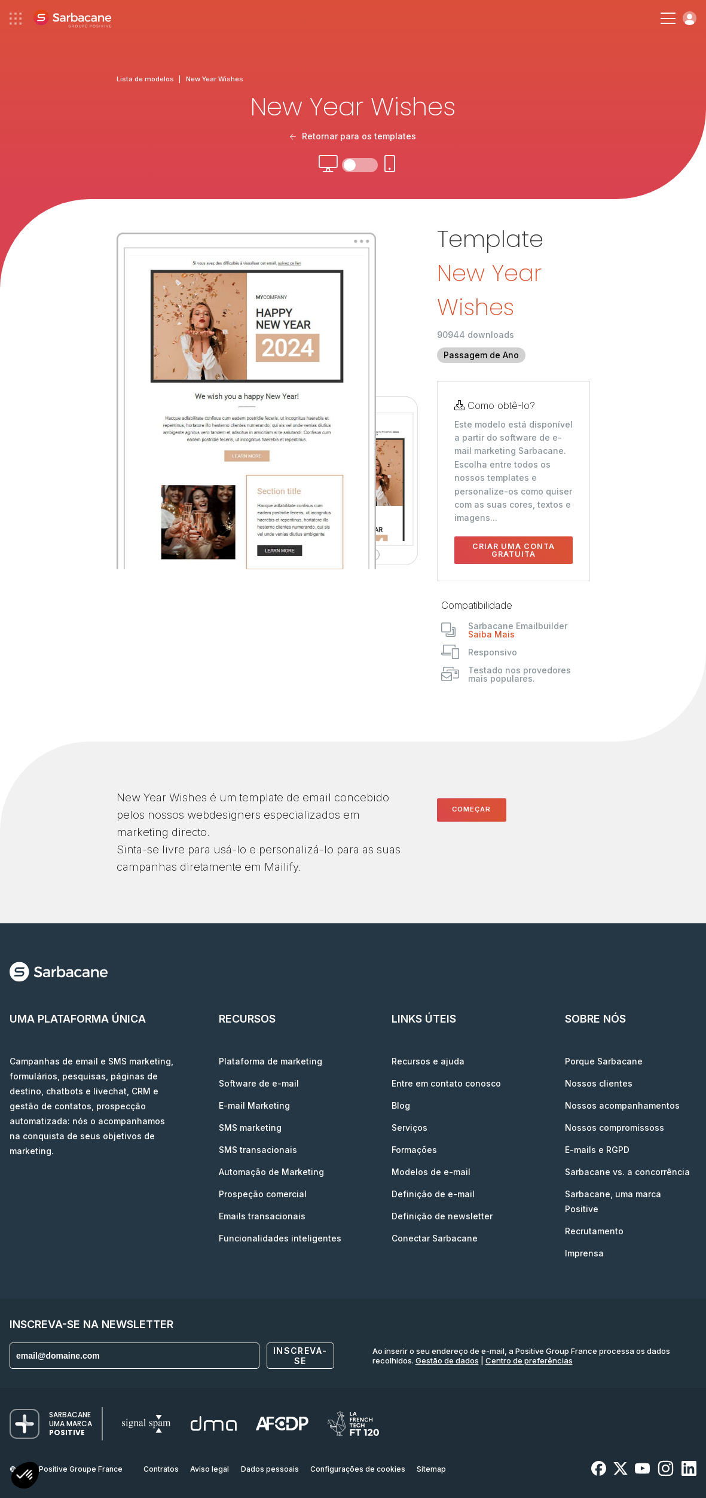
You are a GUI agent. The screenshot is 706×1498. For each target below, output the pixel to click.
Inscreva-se (300, 1356)
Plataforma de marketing (270, 1061)
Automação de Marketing (271, 1172)
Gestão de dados (447, 1360)
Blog (401, 1105)
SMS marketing (250, 1127)
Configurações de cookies (357, 1469)
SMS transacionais (258, 1150)
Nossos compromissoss (614, 1127)
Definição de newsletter (442, 1216)
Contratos (161, 1469)
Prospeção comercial (263, 1194)
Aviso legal (209, 1469)
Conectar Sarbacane (435, 1238)
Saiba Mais (491, 634)
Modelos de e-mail (431, 1172)
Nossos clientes (598, 1083)
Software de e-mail (259, 1083)
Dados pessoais (270, 1469)
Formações (414, 1150)
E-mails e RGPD (597, 1150)
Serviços (409, 1127)
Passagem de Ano (481, 355)
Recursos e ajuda (428, 1061)
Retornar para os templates (353, 136)
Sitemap (431, 1469)
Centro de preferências (529, 1360)
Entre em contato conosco (446, 1083)
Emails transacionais (262, 1216)
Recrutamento (594, 1231)
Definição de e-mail (433, 1194)
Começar (471, 809)
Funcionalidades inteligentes (280, 1238)
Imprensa (584, 1253)
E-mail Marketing (254, 1105)
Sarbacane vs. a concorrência (627, 1172)
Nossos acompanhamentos (622, 1105)
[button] (25, 1477)
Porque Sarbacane (604, 1061)
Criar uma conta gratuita (513, 550)
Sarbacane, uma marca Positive (613, 1201)
